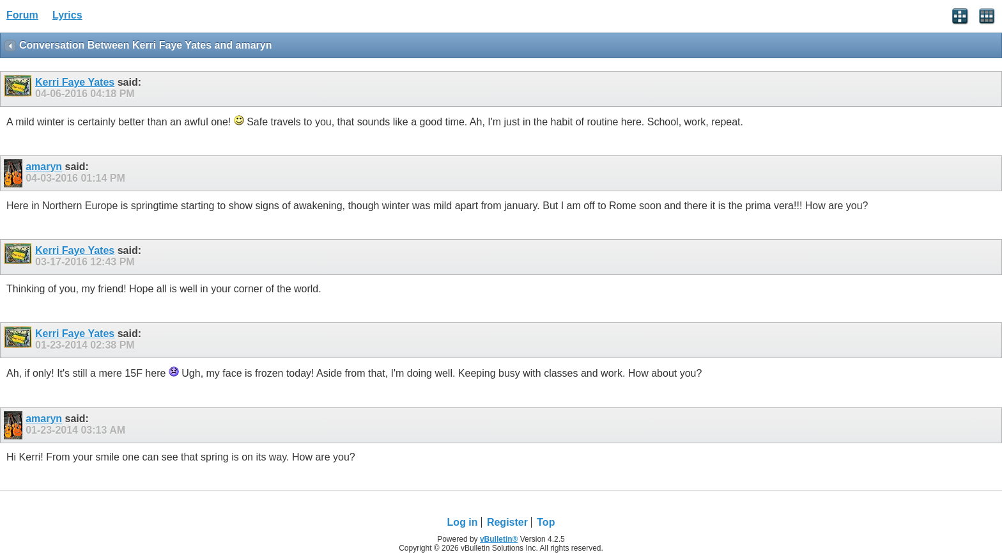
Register (507, 522)
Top (546, 522)
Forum (22, 15)
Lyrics (67, 15)
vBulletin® (499, 539)
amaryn (44, 166)
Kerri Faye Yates (74, 82)
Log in (462, 522)
